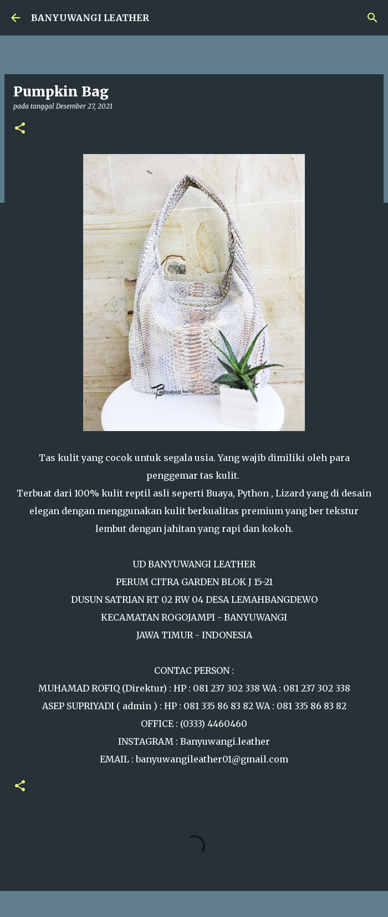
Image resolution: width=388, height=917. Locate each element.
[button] (20, 128)
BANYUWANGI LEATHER (90, 17)
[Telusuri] (372, 17)
